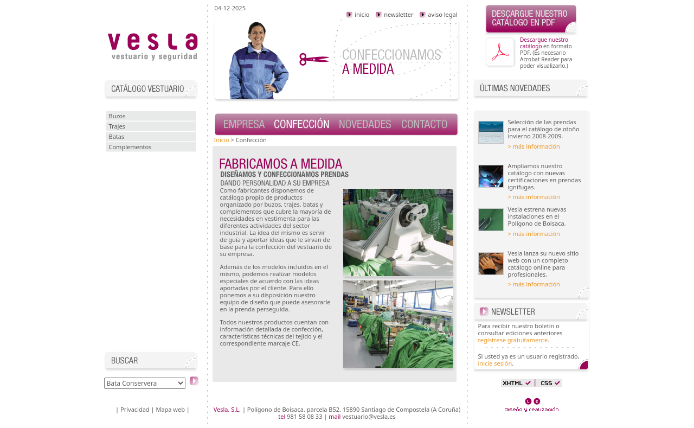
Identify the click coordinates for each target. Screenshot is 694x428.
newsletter (394, 14)
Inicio (221, 140)
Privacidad (135, 409)
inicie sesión (495, 363)
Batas (117, 136)
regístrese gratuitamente (513, 340)
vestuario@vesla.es (368, 416)
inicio (357, 14)
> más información (534, 146)
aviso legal (438, 14)
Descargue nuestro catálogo (544, 43)
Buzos (117, 116)
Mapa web (170, 409)
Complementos (130, 147)
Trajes (117, 126)
